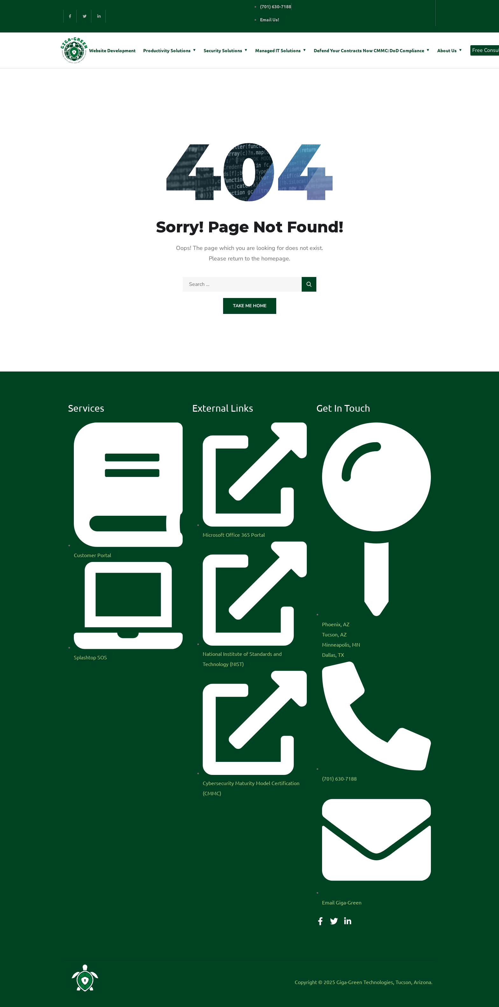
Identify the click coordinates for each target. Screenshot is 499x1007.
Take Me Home (249, 306)
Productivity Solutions (167, 50)
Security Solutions (223, 50)
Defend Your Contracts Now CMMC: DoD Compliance (369, 50)
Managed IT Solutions (278, 50)
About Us (447, 50)
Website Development (112, 50)
